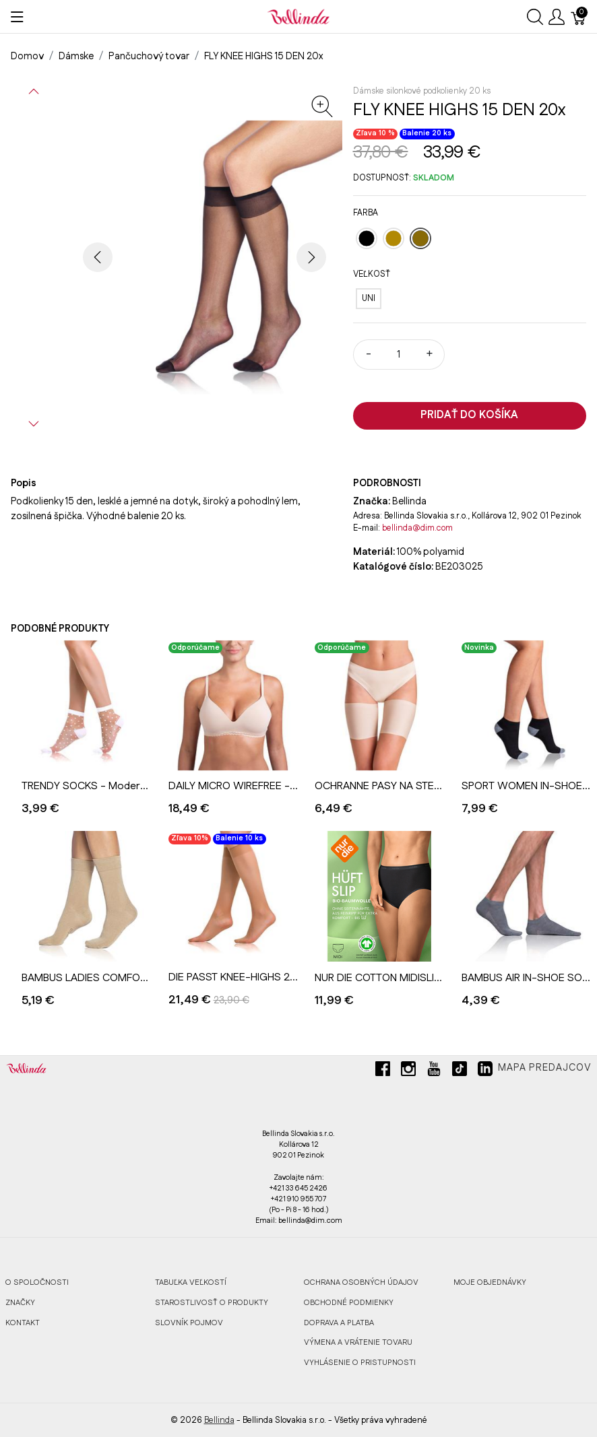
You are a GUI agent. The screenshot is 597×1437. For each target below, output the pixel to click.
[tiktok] (459, 1074)
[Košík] (579, 17)
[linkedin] (485, 1074)
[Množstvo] (398, 354)
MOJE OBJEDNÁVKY (489, 1282)
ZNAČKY (20, 1302)
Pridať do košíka (469, 415)
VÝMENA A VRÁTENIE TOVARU (358, 1342)
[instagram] (408, 1074)
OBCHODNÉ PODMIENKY (349, 1302)
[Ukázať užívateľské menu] (556, 17)
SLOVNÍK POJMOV (189, 1323)
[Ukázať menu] (17, 17)
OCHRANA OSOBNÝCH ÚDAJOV (361, 1282)
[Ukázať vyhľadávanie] (535, 17)
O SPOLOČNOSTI (37, 1282)
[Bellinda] (298, 16)
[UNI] (368, 298)
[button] (34, 91)
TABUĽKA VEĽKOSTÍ (190, 1282)
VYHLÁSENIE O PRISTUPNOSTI (360, 1362)
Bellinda (219, 1420)
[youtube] (434, 1074)
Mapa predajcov (545, 1068)
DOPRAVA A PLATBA (339, 1323)
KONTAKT (22, 1323)
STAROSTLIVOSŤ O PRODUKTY (211, 1302)
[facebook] (383, 1074)
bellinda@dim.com (417, 528)
